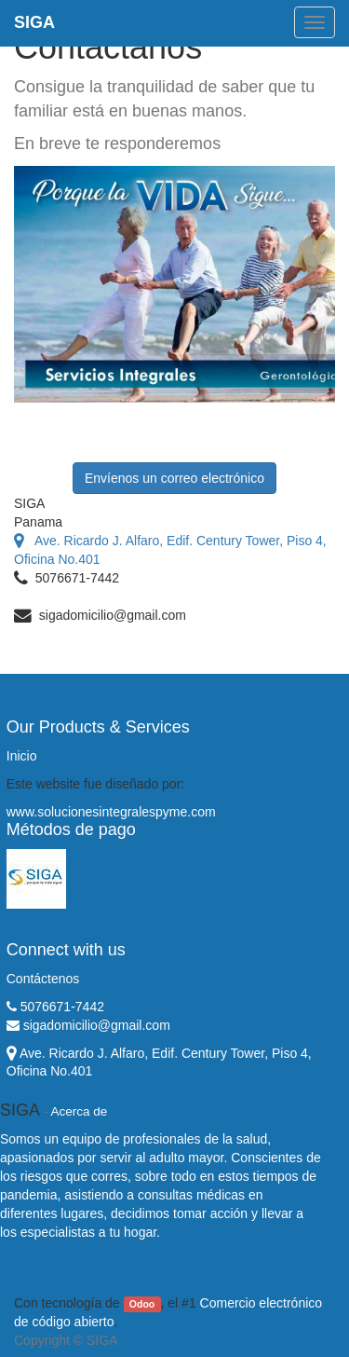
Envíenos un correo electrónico (174, 478)
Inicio (22, 755)
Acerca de (79, 1111)
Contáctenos (43, 978)
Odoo (141, 1303)
